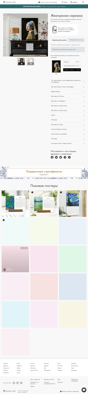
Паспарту (54, 138)
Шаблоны (19, 365)
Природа (73, 363)
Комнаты (46, 363)
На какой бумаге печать (59, 129)
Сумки (18, 372)
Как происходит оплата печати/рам (62, 87)
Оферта (32, 386)
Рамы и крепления (35, 379)
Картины (32, 365)
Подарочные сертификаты (74, 380)
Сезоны (32, 363)
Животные (33, 368)
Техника (19, 370)
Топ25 (18, 363)
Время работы (55, 91)
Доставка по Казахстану (59, 105)
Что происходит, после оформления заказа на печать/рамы (66, 81)
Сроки (53, 115)
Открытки (60, 370)
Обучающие (47, 370)
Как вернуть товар (57, 124)
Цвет (59, 363)
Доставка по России (57, 96)
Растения (60, 365)
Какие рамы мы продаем (59, 134)
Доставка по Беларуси (58, 101)
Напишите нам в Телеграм (84, 390)
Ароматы (5, 365)
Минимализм (74, 365)
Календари (74, 370)
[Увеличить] (56, 74)
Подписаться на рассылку (34, 382)
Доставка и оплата (49, 379)
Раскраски (6, 372)
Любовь (5, 370)
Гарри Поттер (34, 370)
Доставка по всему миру (59, 110)
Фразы (18, 368)
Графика (46, 365)
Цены (59, 379)
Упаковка (54, 120)
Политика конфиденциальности (49, 382)
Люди (72, 368)
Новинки (5, 363)
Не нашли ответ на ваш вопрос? (61, 143)
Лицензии (60, 382)
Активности (6, 368)
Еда (45, 368)
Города (59, 368)
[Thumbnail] (30, 61)
